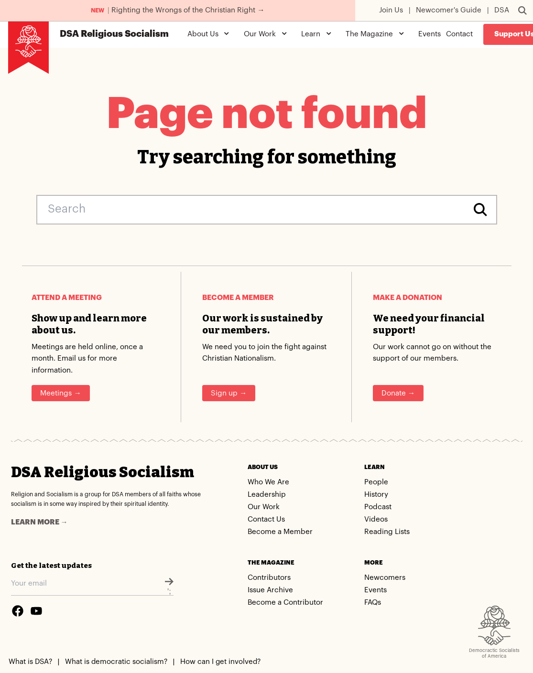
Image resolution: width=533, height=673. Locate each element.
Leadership (267, 494)
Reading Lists (387, 531)
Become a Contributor (285, 602)
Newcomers (384, 577)
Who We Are (268, 482)
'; (169, 586)
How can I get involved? (220, 661)
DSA (501, 10)
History (376, 494)
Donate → (398, 393)
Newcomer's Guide (448, 10)
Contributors (269, 577)
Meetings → (60, 393)
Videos (376, 519)
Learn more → (39, 522)
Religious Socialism (114, 34)
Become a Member (280, 531)
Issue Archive (270, 590)
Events (429, 34)
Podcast (378, 507)
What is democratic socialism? (116, 661)
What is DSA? (30, 661)
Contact (459, 34)
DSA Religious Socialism (102, 472)
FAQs (372, 602)
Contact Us (266, 519)
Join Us (391, 10)
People (376, 482)
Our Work (264, 507)
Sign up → (229, 393)
